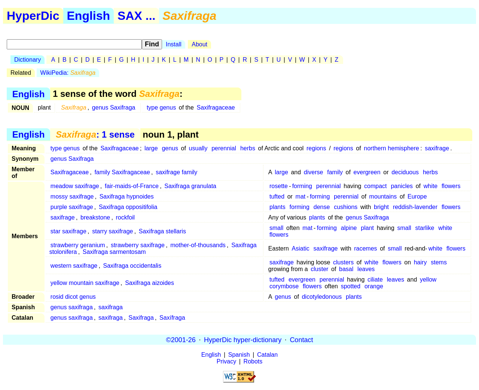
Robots (253, 361)
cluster (319, 269)
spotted (350, 286)
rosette (278, 186)
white (430, 186)
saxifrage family (176, 172)
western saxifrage (74, 265)
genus (170, 148)
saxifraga (110, 307)
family (335, 172)
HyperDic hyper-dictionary (242, 339)
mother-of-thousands (198, 245)
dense (322, 207)
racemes (365, 248)
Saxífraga (172, 317)
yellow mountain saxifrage (85, 283)
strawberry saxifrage (138, 245)
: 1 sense (95, 134)
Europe (417, 196)
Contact (301, 339)
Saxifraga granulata (190, 186)
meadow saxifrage (75, 186)
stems (439, 262)
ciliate (375, 279)
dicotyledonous (322, 297)
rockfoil (125, 217)
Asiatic (300, 248)
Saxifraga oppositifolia (128, 207)
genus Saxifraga (113, 107)
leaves (366, 269)
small (276, 228)
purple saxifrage (72, 207)
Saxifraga (141, 317)
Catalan (267, 354)
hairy (420, 262)
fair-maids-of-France (132, 186)
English (88, 15)
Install (173, 44)
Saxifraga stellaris (162, 231)
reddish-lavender (415, 207)
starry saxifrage (112, 231)
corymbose (284, 286)
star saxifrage (68, 231)
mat (301, 196)
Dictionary (27, 59)
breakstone (95, 217)
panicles (402, 186)
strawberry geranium (78, 245)
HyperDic (33, 15)
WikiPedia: (68, 73)
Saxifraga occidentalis (132, 265)
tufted (276, 196)
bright (381, 207)
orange (373, 286)
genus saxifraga (72, 307)
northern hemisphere (391, 148)
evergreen (367, 172)
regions (316, 148)
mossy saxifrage (72, 196)
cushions (345, 207)
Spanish (239, 354)
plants (277, 207)
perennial (223, 148)
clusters (343, 262)
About (199, 44)
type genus (161, 107)
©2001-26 (181, 339)
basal (346, 269)
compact (375, 186)
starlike (424, 228)
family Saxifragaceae (122, 172)
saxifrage (437, 148)
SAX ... (136, 15)
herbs (247, 148)
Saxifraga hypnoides (127, 196)
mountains (383, 196)
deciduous (405, 172)
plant (367, 228)
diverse (313, 172)
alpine (349, 228)
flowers (451, 186)
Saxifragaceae (215, 107)
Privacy (226, 361)
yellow (428, 279)
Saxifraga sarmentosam (114, 252)
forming (302, 186)
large (151, 148)
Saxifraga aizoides (149, 283)
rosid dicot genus (73, 297)
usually (198, 148)
